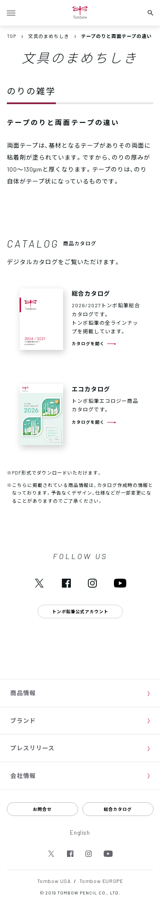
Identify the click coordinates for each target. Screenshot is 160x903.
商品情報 (23, 692)
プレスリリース (32, 747)
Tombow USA (54, 881)
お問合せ (42, 809)
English (80, 832)
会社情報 (23, 775)
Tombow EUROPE (101, 881)
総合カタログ (118, 809)
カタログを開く (88, 343)
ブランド (23, 720)
